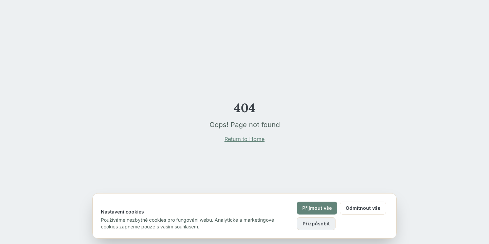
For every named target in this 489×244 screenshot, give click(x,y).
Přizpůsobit (316, 223)
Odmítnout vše (363, 208)
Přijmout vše (317, 208)
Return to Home (244, 139)
